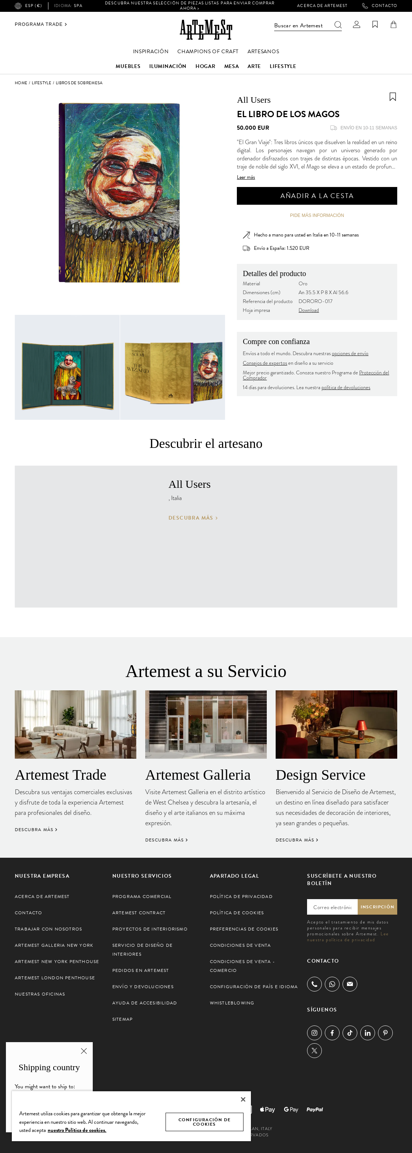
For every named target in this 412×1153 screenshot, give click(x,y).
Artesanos (263, 51)
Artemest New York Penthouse (57, 961)
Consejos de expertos (265, 363)
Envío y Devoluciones (143, 986)
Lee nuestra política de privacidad (348, 937)
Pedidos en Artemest (140, 970)
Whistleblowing (232, 1003)
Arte (254, 66)
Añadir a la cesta (317, 196)
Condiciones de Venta (240, 945)
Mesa (231, 66)
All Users (253, 100)
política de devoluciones (345, 387)
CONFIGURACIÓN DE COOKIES (204, 1122)
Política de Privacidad (241, 896)
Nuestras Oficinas (40, 994)
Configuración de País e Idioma (254, 986)
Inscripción (377, 907)
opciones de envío (350, 353)
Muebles (128, 66)
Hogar (205, 66)
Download (309, 310)
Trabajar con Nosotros (48, 929)
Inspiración (151, 51)
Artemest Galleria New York (54, 945)
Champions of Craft (208, 51)
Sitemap (122, 1019)
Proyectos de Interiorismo (150, 929)
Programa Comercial (142, 896)
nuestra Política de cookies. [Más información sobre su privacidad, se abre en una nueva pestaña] (77, 1130)
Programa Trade (41, 24)
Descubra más (193, 518)
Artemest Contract (139, 912)
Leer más (246, 177)
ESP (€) (28, 6)
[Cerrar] (243, 1099)
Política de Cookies (237, 912)
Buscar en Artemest (308, 25)
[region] (131, 1116)
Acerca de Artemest (322, 6)
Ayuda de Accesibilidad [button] (144, 1003)
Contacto (379, 6)
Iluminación (168, 66)
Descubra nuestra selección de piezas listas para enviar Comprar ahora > (190, 5)
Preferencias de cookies (244, 929)
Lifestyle (283, 66)
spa (68, 6)
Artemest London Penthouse (55, 978)
